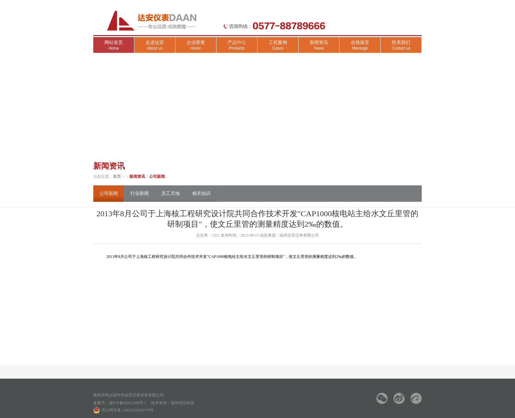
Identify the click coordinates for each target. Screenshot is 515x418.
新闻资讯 (137, 176)
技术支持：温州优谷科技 (172, 403)
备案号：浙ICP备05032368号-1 (119, 403)
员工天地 (170, 193)
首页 (117, 176)
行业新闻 (139, 193)
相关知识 (201, 193)
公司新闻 (157, 176)
